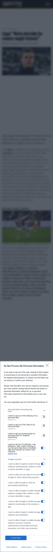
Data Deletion (11, 547)
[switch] (43, 416)
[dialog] (26, 456)
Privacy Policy (41, 547)
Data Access (26, 547)
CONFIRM (16, 538)
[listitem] (26, 410)
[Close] (48, 366)
